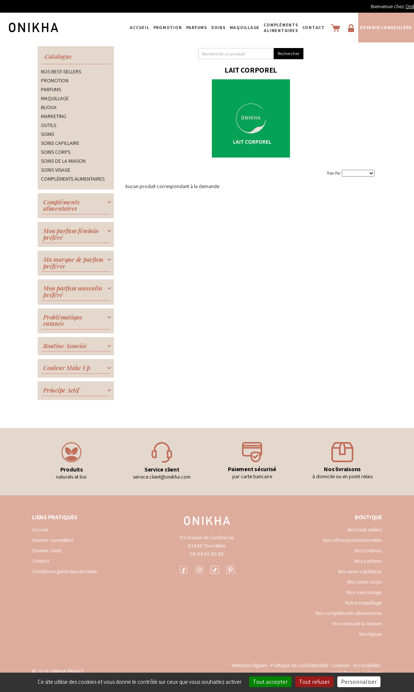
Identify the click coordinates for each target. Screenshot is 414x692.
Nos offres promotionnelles (352, 540)
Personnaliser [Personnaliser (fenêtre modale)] (359, 682)
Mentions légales (249, 665)
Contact (313, 27)
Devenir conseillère (386, 27)
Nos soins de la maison (357, 623)
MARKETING (53, 116)
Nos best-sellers (365, 529)
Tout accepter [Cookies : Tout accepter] (270, 682)
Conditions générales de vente (64, 571)
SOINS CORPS (55, 152)
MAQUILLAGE (245, 27)
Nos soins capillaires (360, 571)
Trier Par (334, 173)
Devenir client (46, 550)
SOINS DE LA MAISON (63, 161)
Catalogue (58, 56)
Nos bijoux (370, 634)
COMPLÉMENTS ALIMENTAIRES (281, 27)
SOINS (218, 27)
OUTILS (48, 125)
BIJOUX (49, 107)
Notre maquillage (363, 602)
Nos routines (368, 550)
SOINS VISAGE (55, 169)
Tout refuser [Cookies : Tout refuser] (314, 682)
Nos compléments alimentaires (349, 613)
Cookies (340, 665)
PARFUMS (196, 27)
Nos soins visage (364, 592)
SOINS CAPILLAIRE (60, 143)
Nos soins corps (364, 581)
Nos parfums (368, 561)
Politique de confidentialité (300, 665)
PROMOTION (167, 27)
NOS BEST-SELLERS (61, 71)
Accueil (139, 27)
